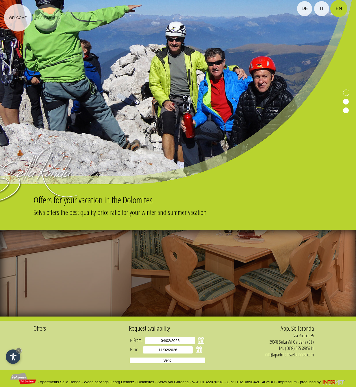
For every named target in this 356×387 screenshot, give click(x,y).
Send (167, 360)
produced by (323, 382)
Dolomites (145, 382)
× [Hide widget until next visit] (19, 350)
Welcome (18, 18)
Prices (77, 18)
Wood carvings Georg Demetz (109, 382)
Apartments (47, 18)
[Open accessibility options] (13, 356)
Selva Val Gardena (173, 382)
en (338, 8)
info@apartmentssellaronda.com (289, 354)
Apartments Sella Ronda (60, 382)
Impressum (287, 382)
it (322, 8)
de (304, 8)
